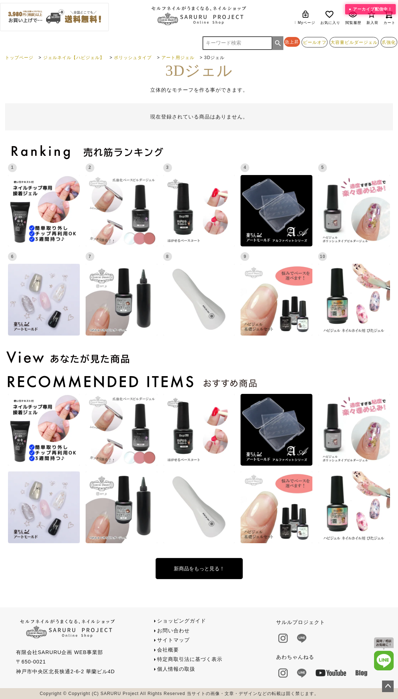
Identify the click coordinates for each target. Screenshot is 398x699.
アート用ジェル (177, 57)
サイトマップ (173, 640)
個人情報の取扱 (176, 669)
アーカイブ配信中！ (372, 9)
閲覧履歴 (353, 17)
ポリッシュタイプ (133, 57)
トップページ (19, 57)
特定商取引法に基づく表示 (189, 659)
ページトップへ (388, 686)
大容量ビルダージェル (354, 42)
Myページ (306, 17)
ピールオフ (315, 42)
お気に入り (330, 17)
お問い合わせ (173, 630)
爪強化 (389, 42)
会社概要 (168, 650)
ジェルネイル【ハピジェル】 (73, 57)
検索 (277, 43)
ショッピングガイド (181, 621)
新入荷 (372, 17)
